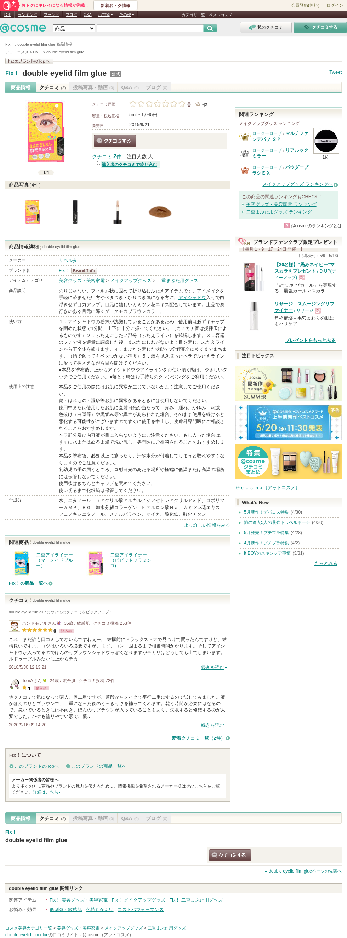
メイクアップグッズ (131, 280)
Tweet (335, 72)
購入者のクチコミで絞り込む (129, 164)
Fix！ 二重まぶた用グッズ (196, 900)
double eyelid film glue (64, 73)
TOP (7, 14)
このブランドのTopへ (37, 766)
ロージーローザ (267, 133)
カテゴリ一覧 (193, 15)
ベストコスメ (220, 15)
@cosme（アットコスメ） (107, 934)
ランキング (27, 14)
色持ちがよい (100, 909)
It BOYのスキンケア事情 (267, 553)
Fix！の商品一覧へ (28, 583)
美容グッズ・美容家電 (82, 280)
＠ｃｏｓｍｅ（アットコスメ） (267, 487)
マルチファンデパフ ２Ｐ (280, 136)
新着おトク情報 (115, 5)
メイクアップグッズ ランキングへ (297, 184)
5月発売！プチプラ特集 (266, 532)
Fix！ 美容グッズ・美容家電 (79, 900)
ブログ (71, 14)
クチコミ (52, 87)
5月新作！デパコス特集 (266, 512)
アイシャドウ (192, 297)
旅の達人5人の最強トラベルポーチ (277, 522)
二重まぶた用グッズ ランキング (279, 212)
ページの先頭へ (305, 871)
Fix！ (12, 73)
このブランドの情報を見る (29, 61)
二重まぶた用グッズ (177, 280)
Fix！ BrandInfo (86, 271)
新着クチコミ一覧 (198, 738)
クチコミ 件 (106, 156)
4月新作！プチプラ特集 (266, 543)
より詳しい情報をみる (207, 525)
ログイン (334, 5)
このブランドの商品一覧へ (98, 766)
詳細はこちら (45, 792)
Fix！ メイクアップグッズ (138, 900)
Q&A (88, 14)
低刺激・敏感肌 (66, 909)
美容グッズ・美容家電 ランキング (281, 204)
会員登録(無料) (305, 5)
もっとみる (325, 563)
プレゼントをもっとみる (310, 340)
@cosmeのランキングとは (316, 225)
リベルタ (68, 260)
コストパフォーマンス (141, 909)
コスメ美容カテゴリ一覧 (28, 928)
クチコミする (115, 141)
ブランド (51, 14)
